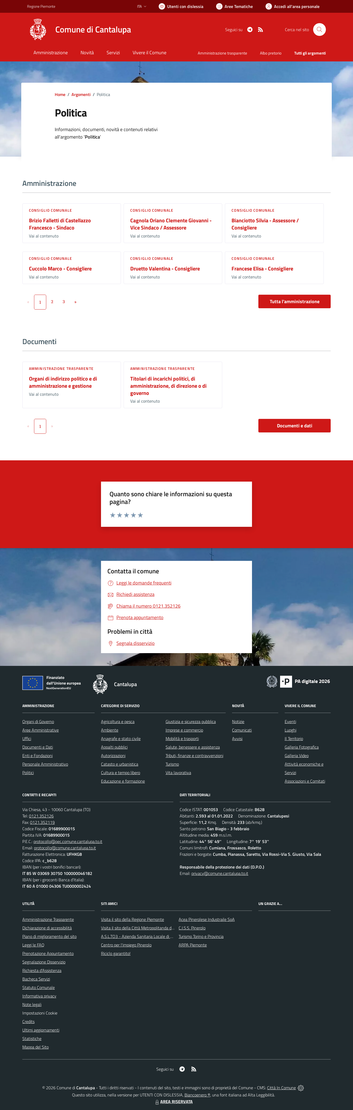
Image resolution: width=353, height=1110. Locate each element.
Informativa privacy (39, 996)
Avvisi (237, 738)
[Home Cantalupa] (79, 29)
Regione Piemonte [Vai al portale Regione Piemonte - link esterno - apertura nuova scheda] (41, 6)
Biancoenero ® (197, 1095)
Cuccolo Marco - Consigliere (60, 268)
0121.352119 (42, 822)
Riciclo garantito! (116, 953)
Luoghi (290, 730)
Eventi (290, 721)
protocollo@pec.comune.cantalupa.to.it (67, 841)
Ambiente (109, 730)
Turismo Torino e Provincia (201, 936)
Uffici (26, 738)
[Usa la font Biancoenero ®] (181, 6)
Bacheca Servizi (36, 979)
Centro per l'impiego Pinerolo (126, 945)
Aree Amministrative (40, 730)
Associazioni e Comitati (305, 781)
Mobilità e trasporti (182, 738)
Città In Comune (281, 1087)
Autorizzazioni (113, 755)
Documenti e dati (294, 425)
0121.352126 (41, 816)
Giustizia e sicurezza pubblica (191, 721)
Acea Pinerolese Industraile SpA (207, 919)
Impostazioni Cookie (39, 1013)
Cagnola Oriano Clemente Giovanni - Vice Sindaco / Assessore (171, 224)
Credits (28, 1021)
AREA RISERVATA (173, 1101)
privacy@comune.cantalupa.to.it (219, 873)
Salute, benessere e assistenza (193, 747)
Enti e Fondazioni (37, 755)
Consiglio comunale (50, 210)
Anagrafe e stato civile (121, 738)
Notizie (238, 721)
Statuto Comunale (38, 987)
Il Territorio (294, 738)
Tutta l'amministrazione (295, 301)
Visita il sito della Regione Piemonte (132, 919)
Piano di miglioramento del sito (49, 936)
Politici (28, 772)
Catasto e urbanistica (119, 764)
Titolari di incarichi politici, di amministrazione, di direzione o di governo (168, 385)
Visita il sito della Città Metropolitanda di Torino (142, 928)
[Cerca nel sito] (319, 29)
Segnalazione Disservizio (43, 962)
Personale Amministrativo (45, 764)
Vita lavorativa (178, 772)
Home (60, 94)
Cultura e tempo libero (120, 772)
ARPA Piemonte (193, 945)
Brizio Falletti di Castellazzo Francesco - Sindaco (60, 224)
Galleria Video (297, 755)
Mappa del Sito (35, 1047)
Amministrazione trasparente (61, 368)
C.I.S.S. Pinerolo (192, 928)
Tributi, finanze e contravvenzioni (194, 755)
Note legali (31, 1004)
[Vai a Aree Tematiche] (234, 6)
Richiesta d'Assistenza (41, 970)
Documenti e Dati (37, 747)
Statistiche (31, 1038)
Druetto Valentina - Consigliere (165, 268)
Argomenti (81, 94)
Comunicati (242, 730)
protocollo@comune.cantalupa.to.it (65, 848)
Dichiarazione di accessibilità (47, 928)
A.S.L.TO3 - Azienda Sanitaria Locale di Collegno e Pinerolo (152, 936)
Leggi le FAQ (33, 945)
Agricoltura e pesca (118, 721)
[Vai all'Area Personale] (292, 6)
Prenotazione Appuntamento (48, 953)
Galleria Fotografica (302, 747)
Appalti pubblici (114, 747)
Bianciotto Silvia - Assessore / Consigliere (265, 224)
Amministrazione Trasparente (48, 919)
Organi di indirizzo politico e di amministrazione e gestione (63, 382)
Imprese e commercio (184, 730)
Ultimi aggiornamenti (40, 1030)
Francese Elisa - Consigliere (262, 268)
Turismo (172, 764)
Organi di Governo (38, 721)
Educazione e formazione (123, 781)
